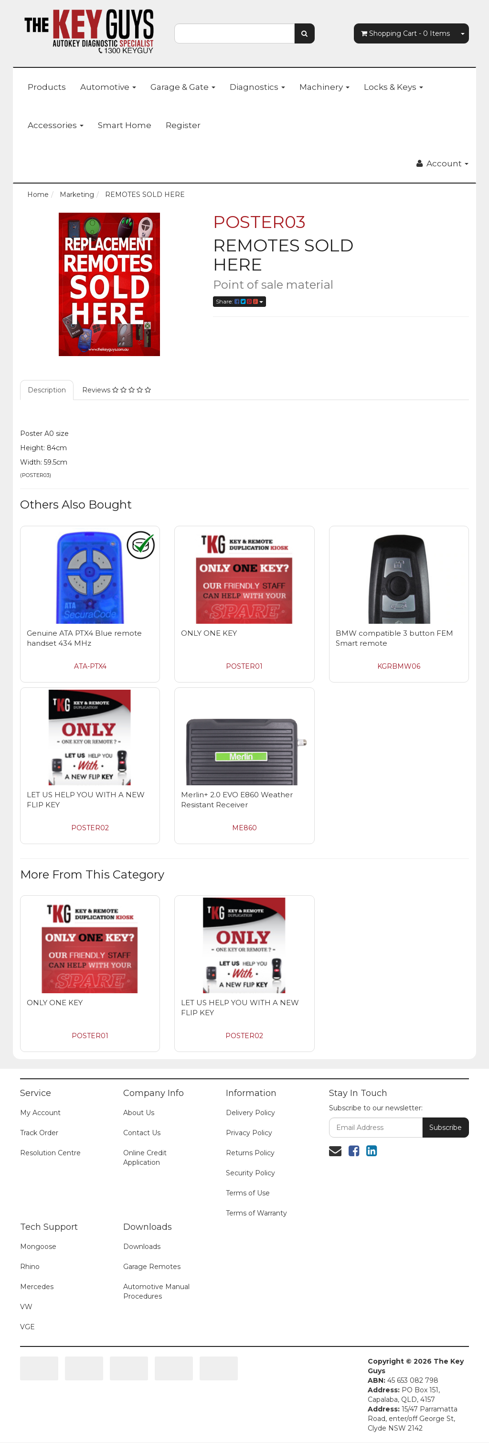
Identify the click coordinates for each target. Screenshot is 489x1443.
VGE (27, 1327)
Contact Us (141, 1132)
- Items (405, 33)
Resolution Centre (50, 1153)
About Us (138, 1112)
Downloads (141, 1246)
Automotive (108, 87)
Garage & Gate (182, 87)
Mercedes (36, 1286)
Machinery (324, 87)
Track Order (39, 1132)
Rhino (30, 1266)
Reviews (116, 390)
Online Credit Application (145, 1158)
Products (47, 87)
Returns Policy (250, 1153)
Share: (239, 301)
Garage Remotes (152, 1266)
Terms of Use (248, 1193)
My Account (40, 1112)
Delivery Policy (250, 1112)
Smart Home (124, 125)
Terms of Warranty (256, 1213)
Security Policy (250, 1173)
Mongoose (38, 1246)
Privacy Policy (249, 1132)
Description (47, 390)
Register (183, 125)
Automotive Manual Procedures (156, 1291)
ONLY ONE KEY (209, 633)
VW (26, 1306)
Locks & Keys (393, 87)
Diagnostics (257, 87)
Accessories (56, 125)
